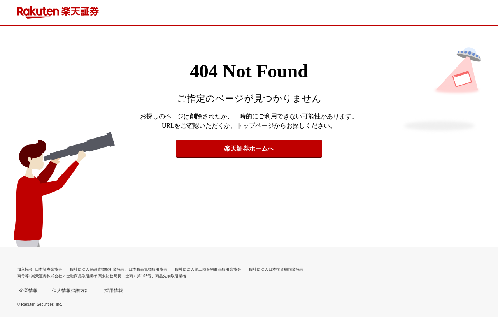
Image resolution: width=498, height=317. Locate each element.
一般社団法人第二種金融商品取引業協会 (206, 269)
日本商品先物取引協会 (147, 269)
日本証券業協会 (48, 269)
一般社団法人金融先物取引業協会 (95, 269)
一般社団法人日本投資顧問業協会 (274, 269)
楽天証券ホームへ (249, 148)
